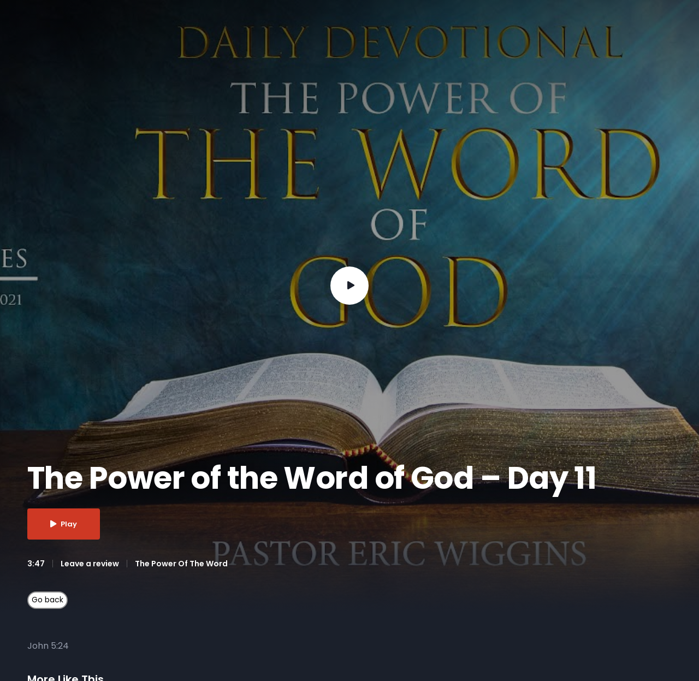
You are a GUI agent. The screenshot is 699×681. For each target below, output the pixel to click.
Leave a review (90, 563)
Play (63, 524)
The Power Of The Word (181, 563)
